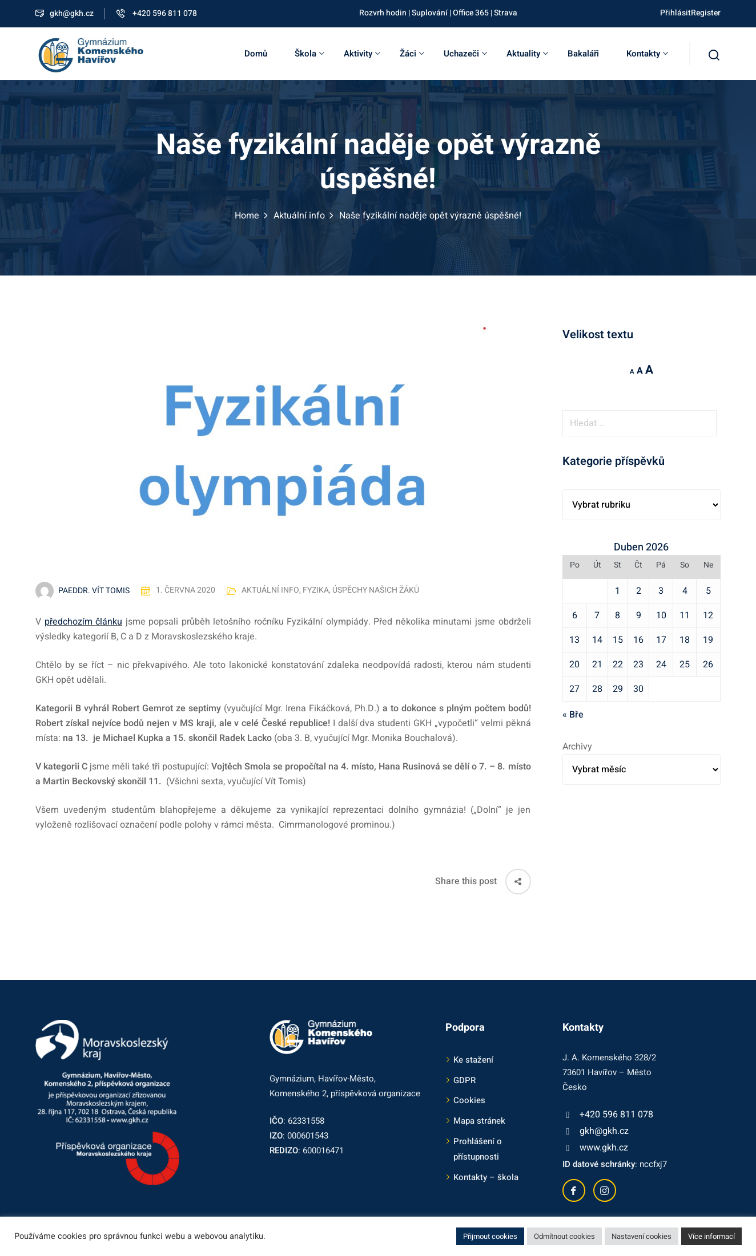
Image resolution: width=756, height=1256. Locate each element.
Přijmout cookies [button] (490, 1236)
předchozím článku (84, 622)
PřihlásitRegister (690, 13)
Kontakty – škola (485, 1177)
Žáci (412, 53)
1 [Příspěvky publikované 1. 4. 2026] (617, 591)
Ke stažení (473, 1060)
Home (247, 215)
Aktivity (362, 53)
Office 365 (471, 13)
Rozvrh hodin (383, 13)
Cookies (469, 1100)
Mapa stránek (479, 1121)
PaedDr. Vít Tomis (94, 591)
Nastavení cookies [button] (641, 1236)
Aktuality (527, 53)
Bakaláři (583, 53)
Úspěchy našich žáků (375, 591)
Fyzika (316, 591)
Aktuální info (299, 215)
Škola (309, 53)
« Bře (573, 715)
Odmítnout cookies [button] (564, 1236)
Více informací (711, 1236)
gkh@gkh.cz (64, 13)
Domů (255, 53)
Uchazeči (465, 53)
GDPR (464, 1080)
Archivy (577, 746)
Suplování (430, 13)
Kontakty (647, 53)
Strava (505, 13)
